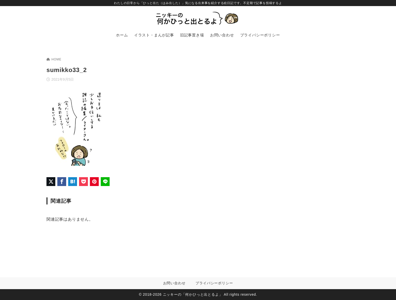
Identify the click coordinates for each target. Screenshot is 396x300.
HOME (53, 59)
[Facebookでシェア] (61, 181)
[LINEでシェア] (105, 181)
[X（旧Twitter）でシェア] (50, 181)
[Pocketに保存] (83, 181)
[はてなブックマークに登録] (72, 181)
